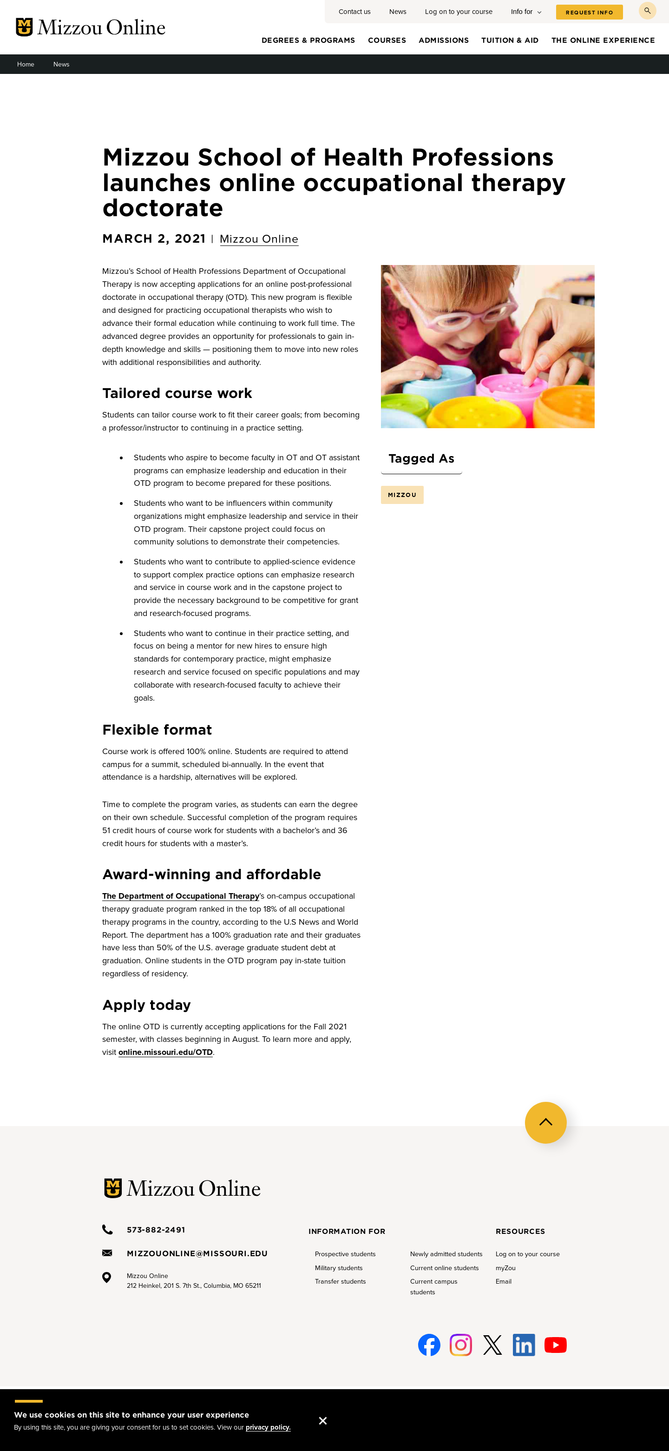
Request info (589, 12)
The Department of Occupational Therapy (180, 896)
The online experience (603, 39)
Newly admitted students (446, 1254)
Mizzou (402, 494)
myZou (506, 1268)
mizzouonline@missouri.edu (197, 1253)
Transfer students (340, 1281)
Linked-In (523, 1345)
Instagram (459, 1345)
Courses (387, 39)
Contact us (355, 11)
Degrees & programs (308, 39)
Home (25, 64)
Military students (339, 1268)
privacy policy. (268, 1427)
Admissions (444, 39)
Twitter (490, 1345)
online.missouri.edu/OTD (165, 1052)
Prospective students (345, 1254)
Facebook (427, 1345)
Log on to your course (458, 11)
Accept (332, 1411)
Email (504, 1281)
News (398, 11)
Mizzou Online (259, 239)
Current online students (444, 1268)
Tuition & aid (510, 39)
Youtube (555, 1345)
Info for (522, 11)
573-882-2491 (156, 1229)
